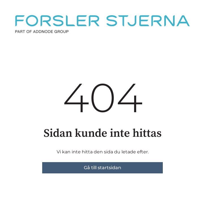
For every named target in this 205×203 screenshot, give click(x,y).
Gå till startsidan (102, 167)
